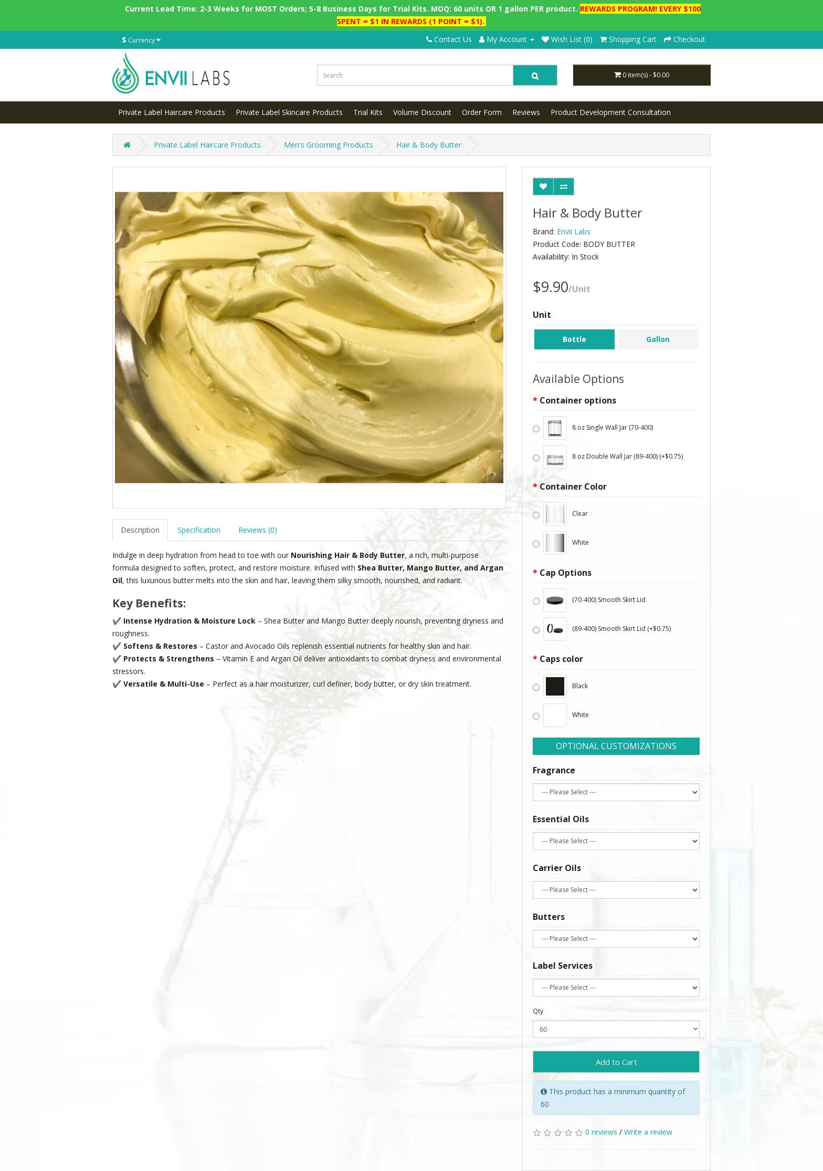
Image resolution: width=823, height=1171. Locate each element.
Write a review (648, 1132)
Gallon (658, 339)
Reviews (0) (257, 530)
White (561, 543)
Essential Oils (561, 819)
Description (140, 530)
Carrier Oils (557, 868)
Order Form (482, 112)
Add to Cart (616, 1061)
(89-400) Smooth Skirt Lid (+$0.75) (602, 629)
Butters (549, 917)
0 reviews (601, 1132)
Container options (578, 400)
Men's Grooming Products (328, 145)
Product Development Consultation (611, 112)
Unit (542, 314)
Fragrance (554, 770)
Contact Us (449, 39)
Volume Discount (422, 112)
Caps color (561, 659)
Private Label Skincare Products (289, 112)
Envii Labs (573, 231)
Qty (538, 1011)
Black (560, 686)
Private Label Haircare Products (171, 112)
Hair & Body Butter (428, 145)
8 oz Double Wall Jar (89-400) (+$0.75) (608, 457)
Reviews (526, 112)
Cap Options (566, 572)
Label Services (563, 965)
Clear (560, 514)
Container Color (573, 486)
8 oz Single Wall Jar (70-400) (593, 428)
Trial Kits (368, 112)
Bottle (574, 339)
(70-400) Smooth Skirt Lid (589, 600)
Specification (198, 530)
